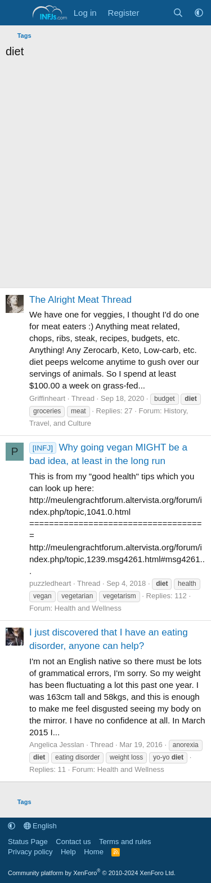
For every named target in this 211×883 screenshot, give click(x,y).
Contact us (73, 841)
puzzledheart (50, 583)
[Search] (178, 12)
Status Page (28, 841)
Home (94, 851)
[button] (199, 12)
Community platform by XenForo (92, 872)
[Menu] (15, 13)
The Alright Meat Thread (80, 299)
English (40, 826)
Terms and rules (125, 841)
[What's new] (156, 12)
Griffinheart (47, 398)
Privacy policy (30, 851)
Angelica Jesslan (56, 744)
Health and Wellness (88, 608)
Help (68, 851)
